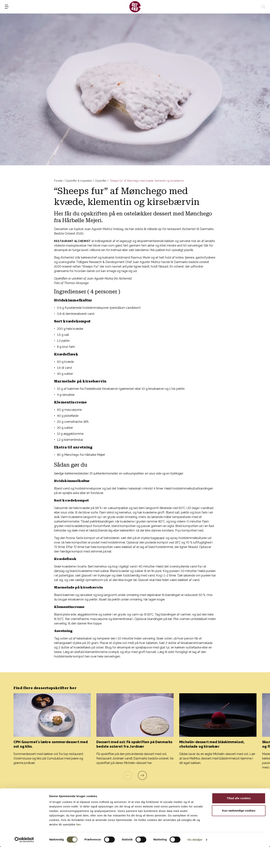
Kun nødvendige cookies (238, 810)
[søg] (263, 6)
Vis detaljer (194, 839)
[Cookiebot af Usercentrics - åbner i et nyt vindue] (24, 840)
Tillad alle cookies (239, 798)
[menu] (7, 6)
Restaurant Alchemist (72, 241)
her (78, 824)
